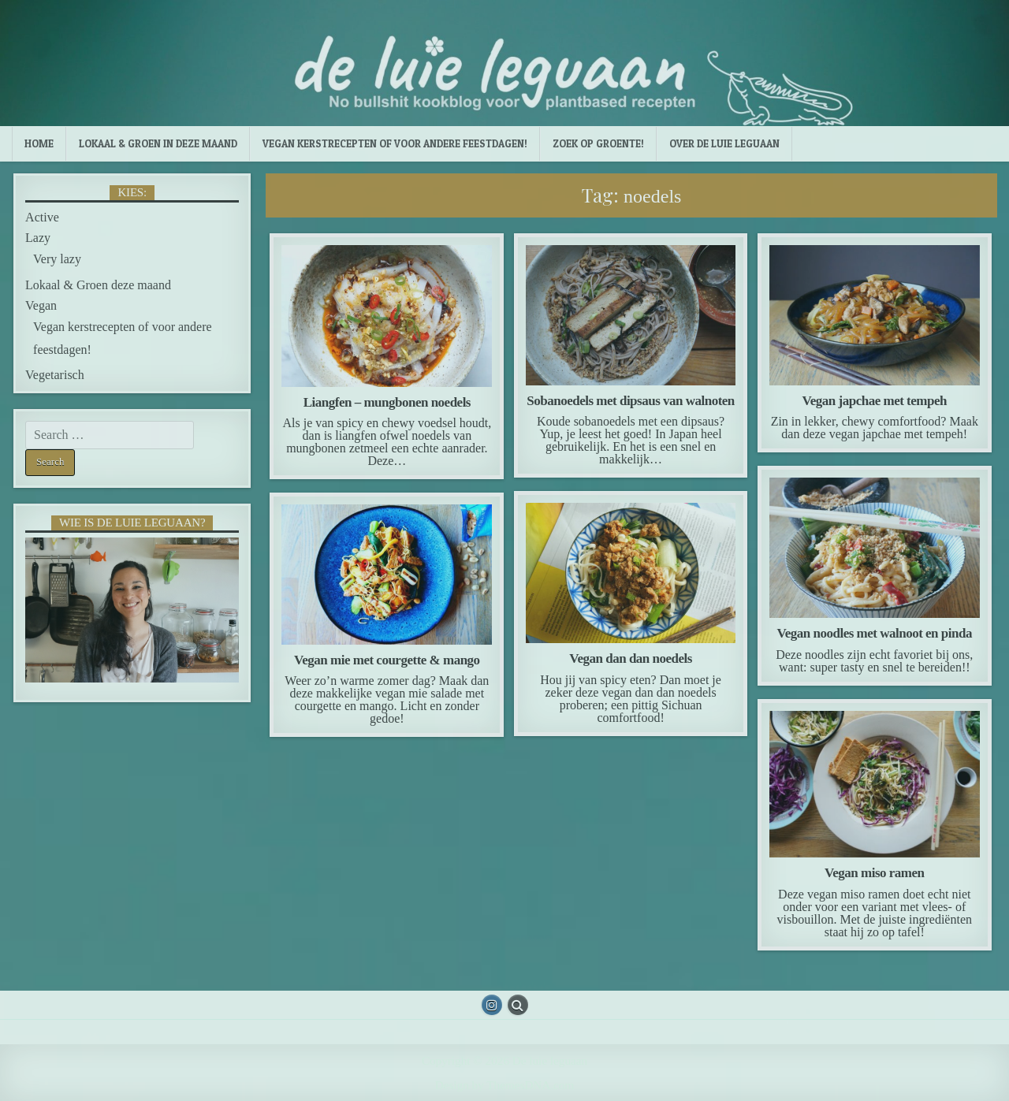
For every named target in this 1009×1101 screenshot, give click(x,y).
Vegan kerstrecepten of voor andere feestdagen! (394, 143)
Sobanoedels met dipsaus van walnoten (631, 400)
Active (42, 217)
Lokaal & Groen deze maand (98, 285)
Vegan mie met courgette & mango (387, 660)
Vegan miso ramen (874, 872)
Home (39, 143)
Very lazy (57, 259)
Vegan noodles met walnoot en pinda (874, 633)
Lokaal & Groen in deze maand (158, 143)
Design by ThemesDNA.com (504, 1085)
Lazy (37, 237)
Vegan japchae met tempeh (874, 400)
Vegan (41, 305)
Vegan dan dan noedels (630, 658)
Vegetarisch (54, 374)
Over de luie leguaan (724, 143)
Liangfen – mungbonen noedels (387, 402)
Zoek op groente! (598, 143)
